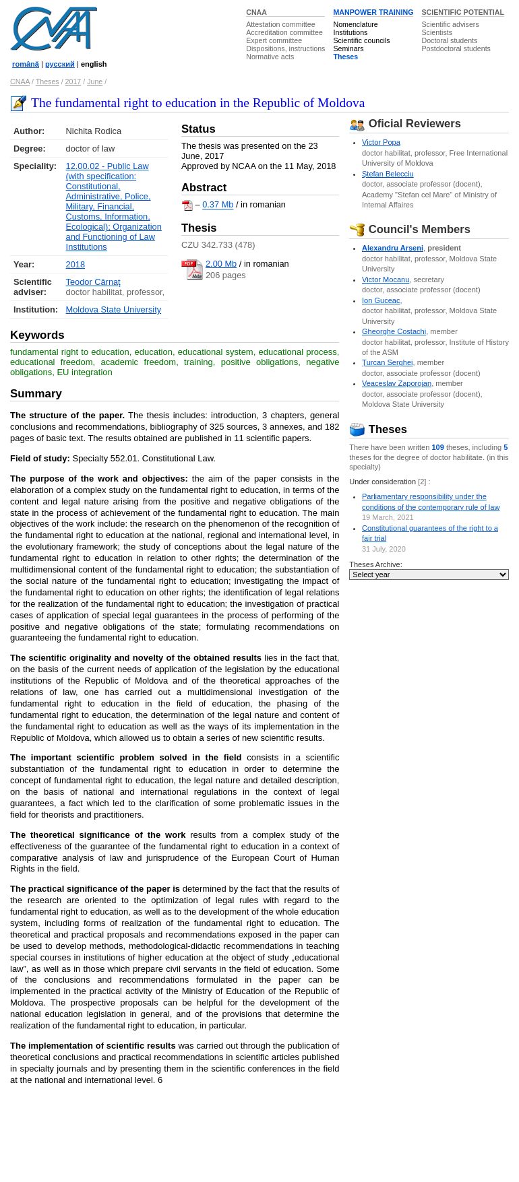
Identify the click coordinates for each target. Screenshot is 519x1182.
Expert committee (274, 40)
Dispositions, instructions (285, 48)
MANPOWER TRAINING (373, 12)
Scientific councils (361, 40)
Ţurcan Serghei (387, 362)
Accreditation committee (284, 32)
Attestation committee (280, 24)
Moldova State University (114, 309)
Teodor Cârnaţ (93, 282)
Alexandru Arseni (392, 248)
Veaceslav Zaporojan (396, 383)
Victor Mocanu (385, 279)
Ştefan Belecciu (388, 174)
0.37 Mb (217, 205)
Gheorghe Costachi (394, 331)
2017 (73, 81)
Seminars (348, 48)
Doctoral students (449, 40)
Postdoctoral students (455, 48)
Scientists (436, 32)
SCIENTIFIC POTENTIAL (462, 12)
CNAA (256, 12)
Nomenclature (355, 24)
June (94, 81)
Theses (345, 57)
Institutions (350, 32)
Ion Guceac (381, 300)
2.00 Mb (221, 264)
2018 (75, 264)
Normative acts (270, 57)
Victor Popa (381, 142)
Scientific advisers (450, 24)
